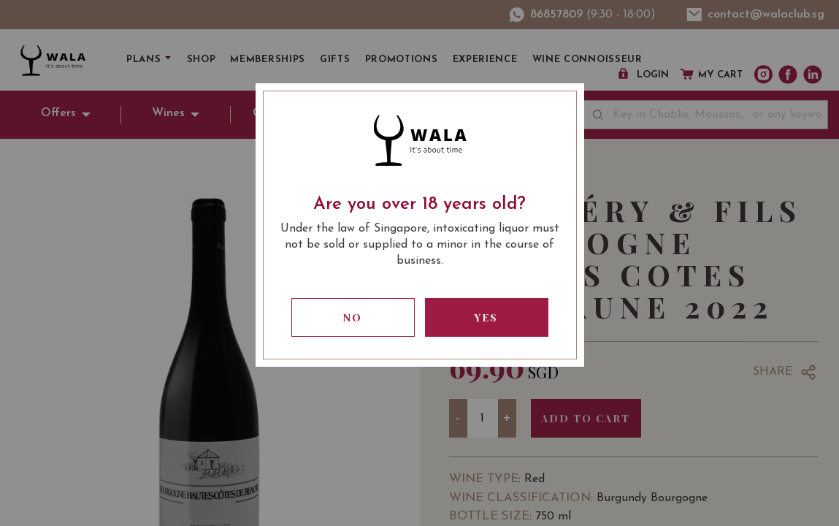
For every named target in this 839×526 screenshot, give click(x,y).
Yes (486, 317)
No (352, 317)
